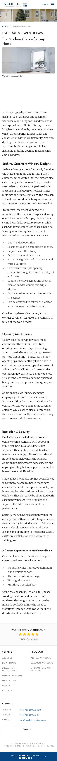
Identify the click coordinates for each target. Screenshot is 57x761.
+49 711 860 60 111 (30, 714)
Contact (7, 690)
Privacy (6, 685)
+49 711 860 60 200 (30, 709)
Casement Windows (42, 663)
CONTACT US (27, 729)
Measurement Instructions (9, 669)
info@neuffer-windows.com (33, 719)
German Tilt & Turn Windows (41, 669)
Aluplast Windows (41, 658)
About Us (7, 658)
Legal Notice (9, 680)
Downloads (9, 663)
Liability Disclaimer (12, 675)
